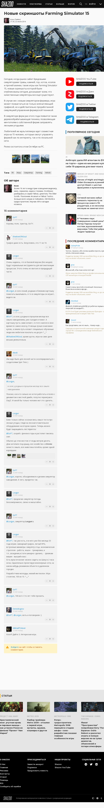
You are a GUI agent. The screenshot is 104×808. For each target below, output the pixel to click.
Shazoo (58, 770)
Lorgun (16, 256)
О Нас (2, 770)
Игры (19, 173)
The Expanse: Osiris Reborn (90, 723)
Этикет (3, 782)
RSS (1, 789)
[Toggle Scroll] (100, 4)
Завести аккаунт (35, 770)
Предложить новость (37, 776)
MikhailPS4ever (19, 628)
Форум (71, 4)
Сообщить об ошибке (10, 792)
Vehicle (47, 173)
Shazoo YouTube (62, 773)
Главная (4, 773)
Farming (39, 173)
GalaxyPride (75, 246)
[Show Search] (80, 4)
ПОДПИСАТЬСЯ (86, 84)
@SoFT (9, 316)
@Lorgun (10, 291)
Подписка (32, 773)
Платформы (36, 4)
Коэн (12, 19)
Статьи (48, 4)
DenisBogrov (18, 608)
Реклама (4, 776)
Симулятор (28, 173)
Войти (92, 4)
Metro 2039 (33, 722)
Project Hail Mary (9, 722)
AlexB (15, 352)
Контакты (5, 779)
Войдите (15, 647)
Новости (21, 4)
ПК (13, 173)
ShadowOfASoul (20, 236)
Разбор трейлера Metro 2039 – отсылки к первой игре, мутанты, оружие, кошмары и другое (38, 731)
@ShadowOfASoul (14, 336)
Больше (60, 4)
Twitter (17, 19)
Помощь (4, 786)
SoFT (15, 217)
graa (72, 265)
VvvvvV (73, 320)
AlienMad (74, 301)
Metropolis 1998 (62, 722)
